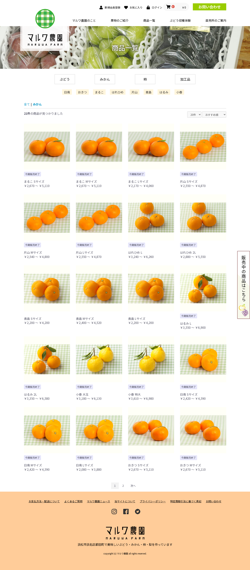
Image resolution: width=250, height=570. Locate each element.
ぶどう (65, 79)
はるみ (163, 92)
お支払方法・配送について (44, 501)
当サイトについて (125, 501)
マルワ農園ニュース (98, 501)
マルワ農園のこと (84, 20)
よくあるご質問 (73, 501)
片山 (135, 92)
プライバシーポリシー (153, 501)
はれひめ (118, 92)
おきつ (82, 92)
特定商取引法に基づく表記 (185, 501)
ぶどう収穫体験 (180, 20)
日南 (67, 92)
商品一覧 (149, 20)
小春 (179, 92)
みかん (105, 79)
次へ (133, 486)
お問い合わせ (209, 6)
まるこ (99, 92)
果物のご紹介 (119, 20)
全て (27, 104)
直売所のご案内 (215, 20)
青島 (148, 92)
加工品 (185, 79)
